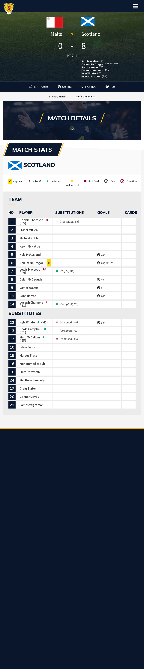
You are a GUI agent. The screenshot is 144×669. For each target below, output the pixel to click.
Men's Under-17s (85, 96)
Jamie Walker (90, 61)
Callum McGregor (92, 64)
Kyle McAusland (91, 76)
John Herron (89, 67)
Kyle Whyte (88, 73)
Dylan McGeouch (92, 70)
